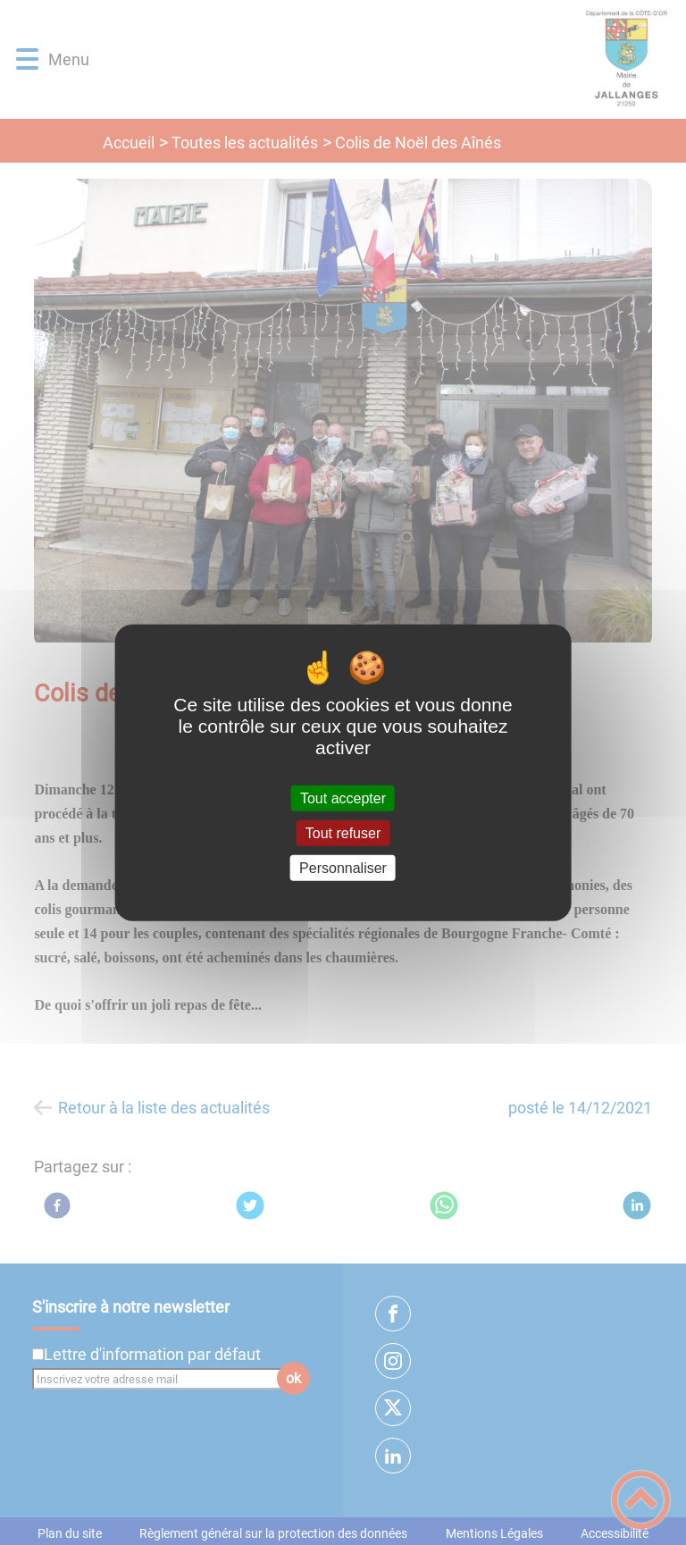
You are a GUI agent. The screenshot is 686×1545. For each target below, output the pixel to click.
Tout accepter (343, 797)
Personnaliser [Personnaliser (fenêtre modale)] (343, 868)
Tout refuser (343, 832)
